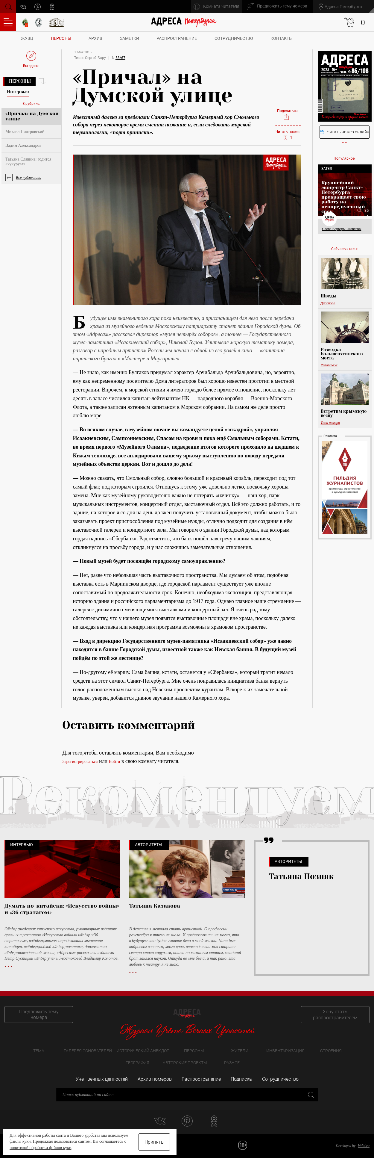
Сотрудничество (234, 38)
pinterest (38, 7)
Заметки (129, 38)
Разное (232, 1062)
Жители (239, 1050)
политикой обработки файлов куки (40, 1147)
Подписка (241, 1079)
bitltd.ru (364, 1146)
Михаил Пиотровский (24, 131)
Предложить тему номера (38, 1014)
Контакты (281, 38)
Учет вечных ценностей (102, 1079)
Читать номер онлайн (344, 131)
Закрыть (310, 1094)
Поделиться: (288, 114)
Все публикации (28, 177)
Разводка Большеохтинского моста (342, 353)
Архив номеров (155, 1079)
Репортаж (329, 365)
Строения (331, 1050)
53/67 (120, 58)
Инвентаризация (285, 1050)
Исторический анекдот (142, 1050)
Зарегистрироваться (80, 761)
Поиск (8, 6)
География (137, 1062)
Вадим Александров (23, 145)
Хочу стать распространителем (336, 1014)
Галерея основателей (88, 1050)
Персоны (61, 38)
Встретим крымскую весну (344, 413)
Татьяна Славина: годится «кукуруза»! (28, 161)
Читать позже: (288, 135)
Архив (95, 38)
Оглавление (8, 22)
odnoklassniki (52, 7)
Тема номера (330, 423)
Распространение (176, 38)
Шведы (329, 296)
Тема (38, 1050)
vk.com (23, 7)
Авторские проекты (185, 1062)
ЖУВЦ (27, 38)
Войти (114, 761)
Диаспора (328, 303)
